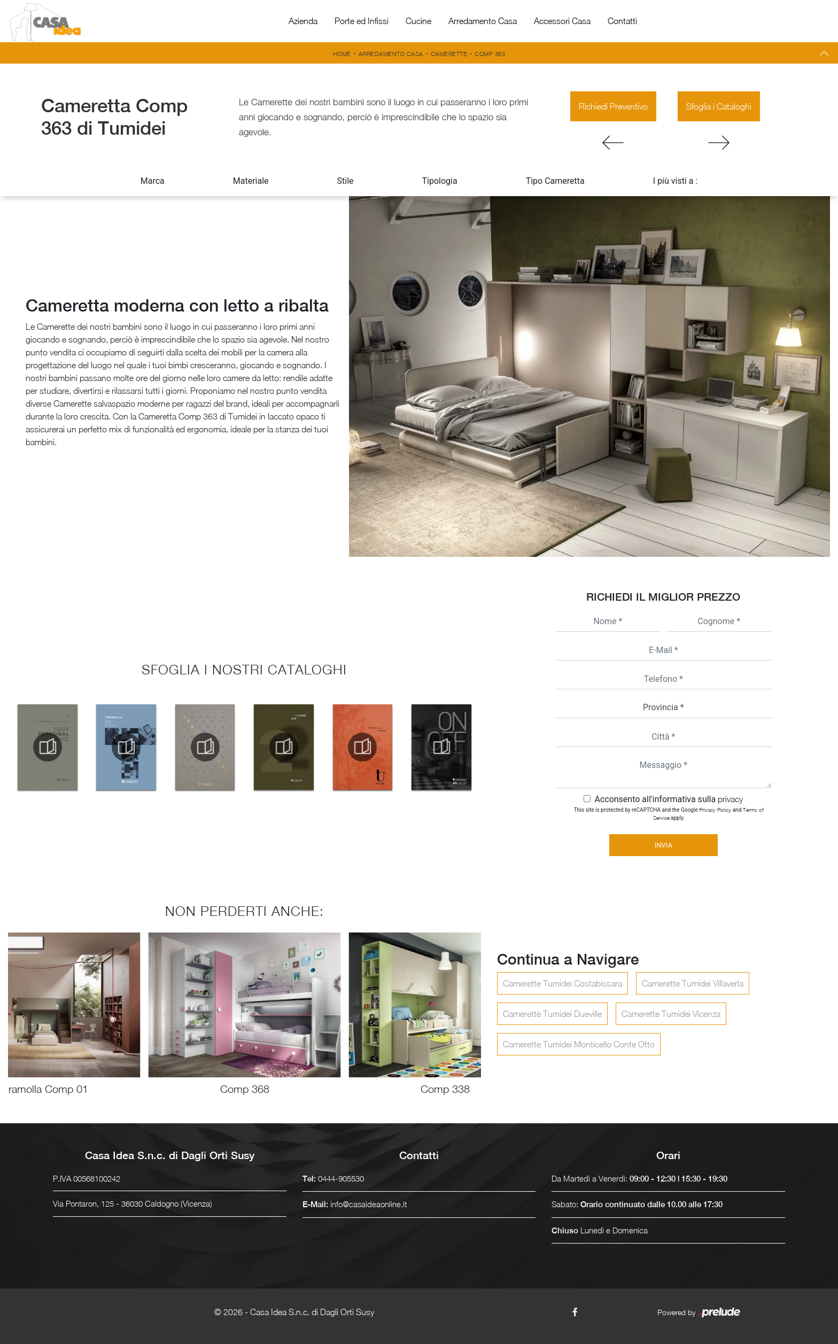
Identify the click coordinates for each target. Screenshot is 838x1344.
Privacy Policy (715, 809)
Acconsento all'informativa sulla (668, 799)
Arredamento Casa (482, 21)
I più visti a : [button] (675, 181)
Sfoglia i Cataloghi (718, 106)
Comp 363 (490, 53)
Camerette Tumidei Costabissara (562, 983)
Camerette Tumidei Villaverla (692, 983)
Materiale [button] (251, 181)
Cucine (418, 21)
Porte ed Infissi (362, 21)
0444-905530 (341, 1178)
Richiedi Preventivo (613, 106)
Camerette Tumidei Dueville (552, 1014)
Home (342, 53)
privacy (730, 799)
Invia (663, 845)
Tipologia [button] (439, 181)
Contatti (622, 21)
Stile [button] (345, 181)
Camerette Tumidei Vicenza (671, 1014)
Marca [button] (153, 181)
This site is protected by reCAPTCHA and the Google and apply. (669, 813)
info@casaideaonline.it (368, 1204)
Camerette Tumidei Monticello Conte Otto (579, 1044)
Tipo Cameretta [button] (555, 181)
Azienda (303, 21)
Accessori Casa (562, 21)
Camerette (449, 53)
